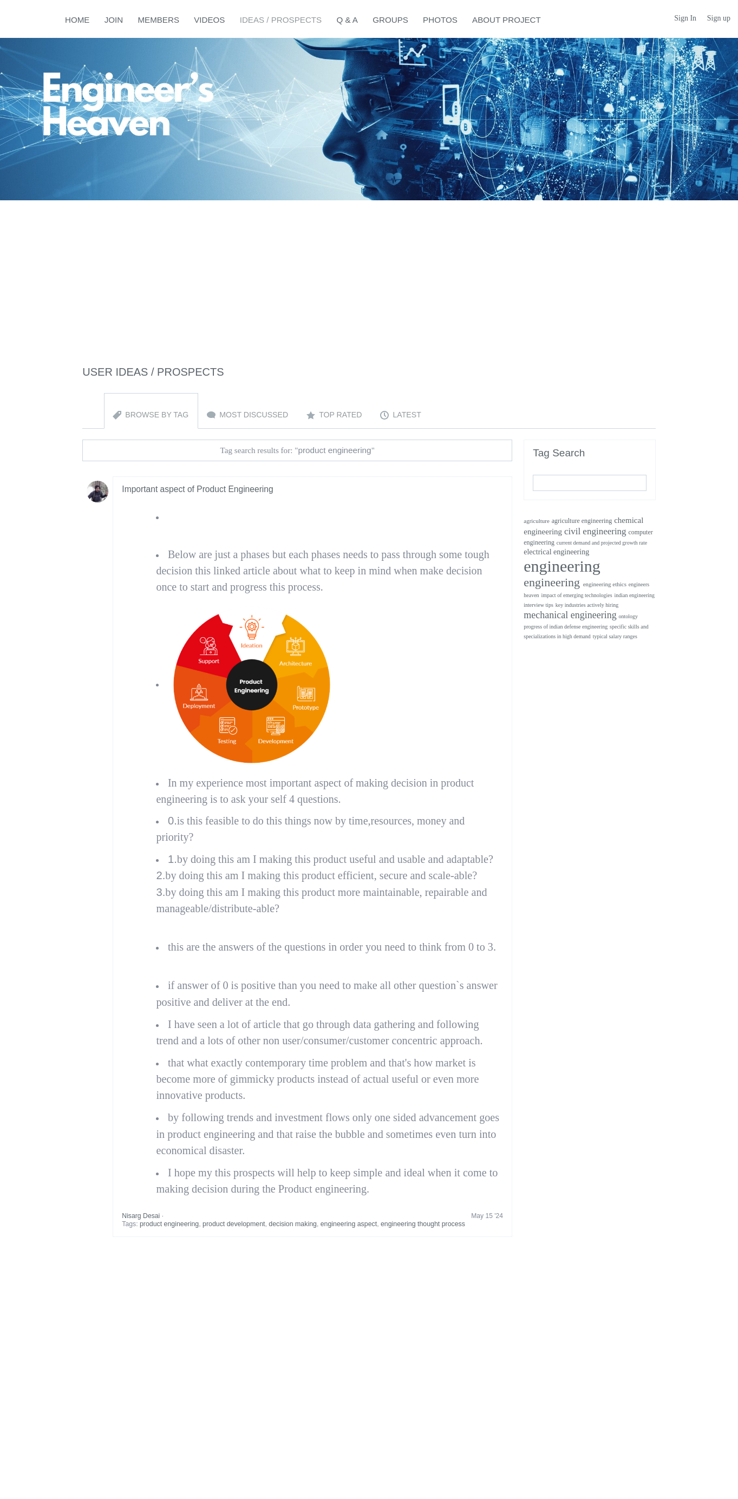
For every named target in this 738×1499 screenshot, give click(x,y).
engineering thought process (423, 1224)
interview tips (538, 605)
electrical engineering (556, 552)
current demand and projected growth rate (602, 543)
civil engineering (595, 531)
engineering (562, 566)
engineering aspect (349, 1224)
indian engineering (634, 595)
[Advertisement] (369, 276)
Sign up (718, 18)
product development (234, 1224)
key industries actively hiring (587, 605)
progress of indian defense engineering (566, 627)
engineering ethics (604, 584)
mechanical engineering (570, 615)
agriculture (537, 521)
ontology (628, 616)
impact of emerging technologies (576, 595)
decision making (293, 1224)
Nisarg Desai (141, 1216)
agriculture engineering (582, 521)
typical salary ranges (615, 636)
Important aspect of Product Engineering (197, 489)
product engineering (169, 1224)
